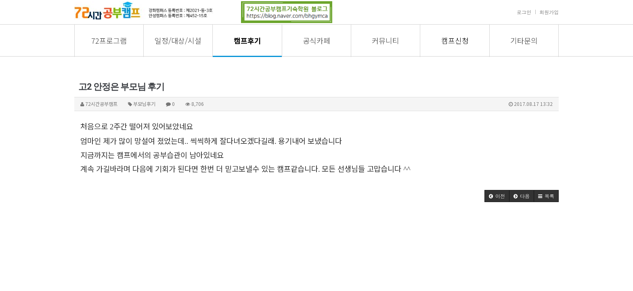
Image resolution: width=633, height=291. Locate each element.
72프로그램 (109, 40)
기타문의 (524, 40)
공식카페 (316, 40)
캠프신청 (455, 40)
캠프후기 (247, 40)
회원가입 (549, 11)
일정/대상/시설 (178, 40)
